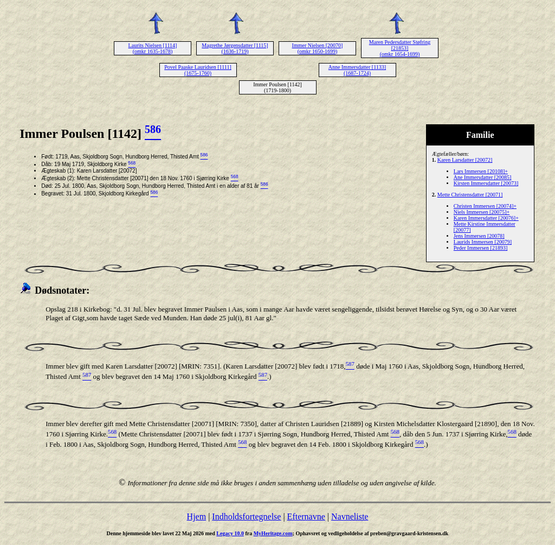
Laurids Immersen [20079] (483, 242)
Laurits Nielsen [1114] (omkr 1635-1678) (152, 48)
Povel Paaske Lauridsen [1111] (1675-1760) (197, 70)
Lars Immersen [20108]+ (481, 171)
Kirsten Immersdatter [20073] (486, 183)
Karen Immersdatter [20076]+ (486, 218)
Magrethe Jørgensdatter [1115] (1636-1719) (235, 48)
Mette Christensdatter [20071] (470, 195)
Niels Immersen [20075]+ (481, 212)
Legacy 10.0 (230, 533)
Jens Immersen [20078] (479, 236)
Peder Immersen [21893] (480, 248)
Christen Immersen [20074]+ (485, 206)
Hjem (196, 516)
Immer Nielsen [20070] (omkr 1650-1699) (317, 48)
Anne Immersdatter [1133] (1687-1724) (357, 70)
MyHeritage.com (273, 533)
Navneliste (349, 516)
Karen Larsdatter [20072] (465, 160)
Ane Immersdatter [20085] (483, 177)
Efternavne (306, 516)
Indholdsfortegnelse (246, 516)
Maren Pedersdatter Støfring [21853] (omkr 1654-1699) (399, 48)
